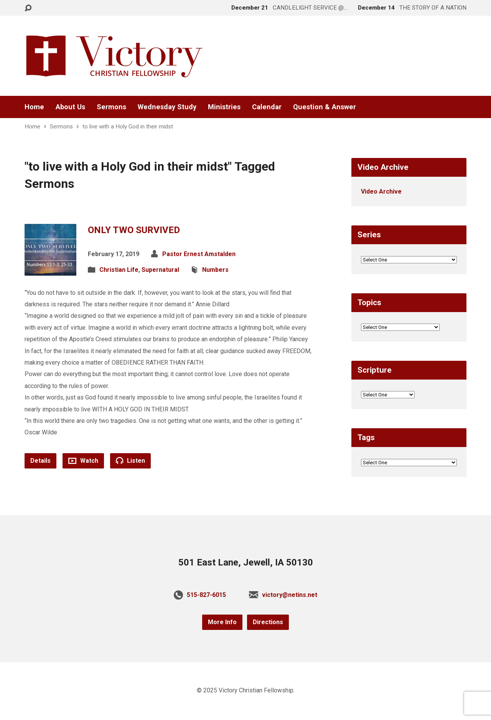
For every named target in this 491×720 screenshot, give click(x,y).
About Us (70, 107)
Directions (268, 622)
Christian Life (118, 269)
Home (34, 107)
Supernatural (160, 269)
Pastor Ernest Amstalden (199, 254)
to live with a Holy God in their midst (127, 126)
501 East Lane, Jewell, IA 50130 (245, 562)
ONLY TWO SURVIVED (134, 230)
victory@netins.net (289, 594)
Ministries (224, 107)
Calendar (267, 107)
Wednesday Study (167, 107)
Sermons (111, 107)
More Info (222, 622)
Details (40, 460)
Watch (83, 461)
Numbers (215, 269)
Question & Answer (324, 107)
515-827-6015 (206, 594)
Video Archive (381, 191)
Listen (130, 460)
